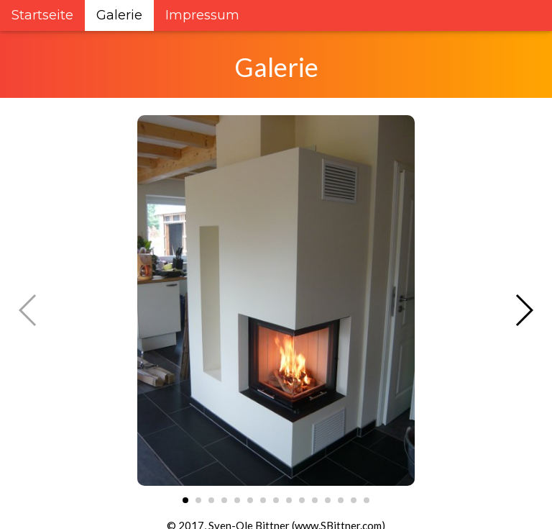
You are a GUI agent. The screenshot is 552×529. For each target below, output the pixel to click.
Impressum (202, 15)
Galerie (119, 15)
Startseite (42, 15)
